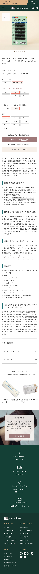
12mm (6, 125)
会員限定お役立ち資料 (10, 562)
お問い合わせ (24, 540)
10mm (15, 121)
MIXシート (6, 83)
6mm (6, 118)
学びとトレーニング (10, 566)
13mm (15, 125)
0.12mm (15, 105)
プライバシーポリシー (10, 530)
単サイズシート (17, 83)
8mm (24, 118)
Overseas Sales (9, 543)
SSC (24, 96)
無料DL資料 (7, 559)
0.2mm (15, 108)
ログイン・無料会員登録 (19, 140)
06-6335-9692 (19, 489)
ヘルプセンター (24, 534)
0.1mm (6, 105)
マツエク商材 (8, 537)
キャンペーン (8, 569)
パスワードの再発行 (26, 530)
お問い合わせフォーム (19, 506)
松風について (8, 553)
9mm (6, 121)
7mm (15, 118)
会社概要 (6, 527)
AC (25, 92)
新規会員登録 (24, 527)
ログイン (16, 135)
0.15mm (24, 105)
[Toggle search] (33, 8)
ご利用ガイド (8, 556)
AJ (6, 92)
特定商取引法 (8, 534)
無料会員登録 (19, 436)
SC (15, 96)
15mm (6, 128)
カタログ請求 (24, 537)
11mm (24, 121)
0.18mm (6, 108)
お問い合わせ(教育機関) (27, 543)
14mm (24, 125)
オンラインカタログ (10, 540)
